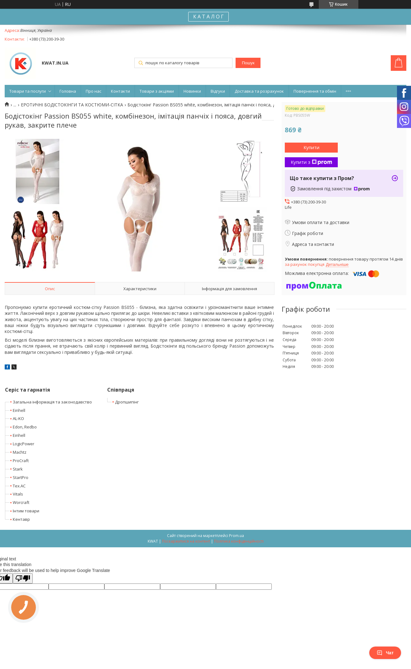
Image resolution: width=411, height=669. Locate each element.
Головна (68, 91)
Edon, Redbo (25, 427)
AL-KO (18, 418)
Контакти (120, 91)
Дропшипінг (127, 402)
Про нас (93, 91)
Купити (311, 147)
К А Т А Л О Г (208, 16)
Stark (18, 469)
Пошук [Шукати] (248, 63)
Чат (385, 653)
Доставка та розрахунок (259, 91)
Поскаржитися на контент (186, 541)
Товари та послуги (27, 91)
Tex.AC (19, 486)
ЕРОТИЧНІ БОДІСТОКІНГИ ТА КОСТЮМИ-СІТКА (72, 105)
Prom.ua (236, 535)
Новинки (192, 91)
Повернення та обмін (315, 91)
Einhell (19, 410)
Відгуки (218, 91)
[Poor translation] (23, 578)
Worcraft (21, 502)
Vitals (18, 494)
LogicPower (23, 444)
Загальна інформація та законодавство (52, 402)
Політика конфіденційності (239, 541)
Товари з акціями (157, 91)
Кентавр (21, 519)
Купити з (311, 162)
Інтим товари (26, 511)
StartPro (20, 477)
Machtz (19, 452)
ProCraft (21, 460)
